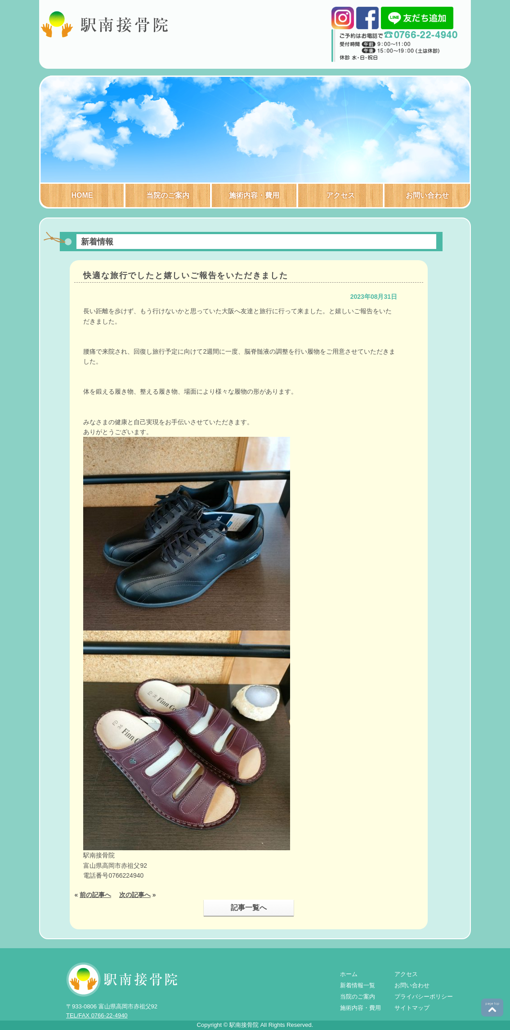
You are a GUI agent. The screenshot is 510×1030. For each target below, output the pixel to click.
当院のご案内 (167, 195)
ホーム (349, 974)
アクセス (340, 195)
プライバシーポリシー (423, 996)
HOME (82, 195)
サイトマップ (411, 1007)
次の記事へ (135, 894)
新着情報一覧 (357, 985)
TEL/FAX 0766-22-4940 (97, 1015)
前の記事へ (95, 894)
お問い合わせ (427, 195)
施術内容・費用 (254, 195)
